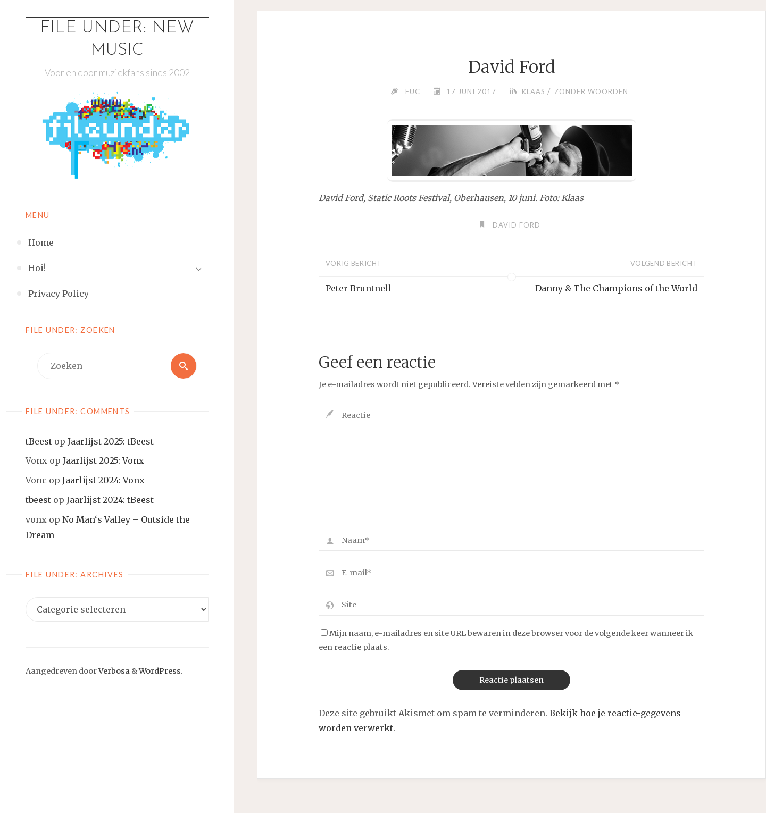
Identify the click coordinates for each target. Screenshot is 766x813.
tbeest (38, 499)
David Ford (516, 225)
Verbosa (113, 671)
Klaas (533, 91)
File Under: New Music (117, 39)
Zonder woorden (591, 91)
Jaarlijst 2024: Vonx (103, 480)
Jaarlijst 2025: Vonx (103, 460)
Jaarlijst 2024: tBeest (110, 499)
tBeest (39, 441)
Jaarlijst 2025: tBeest (111, 441)
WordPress (160, 671)
